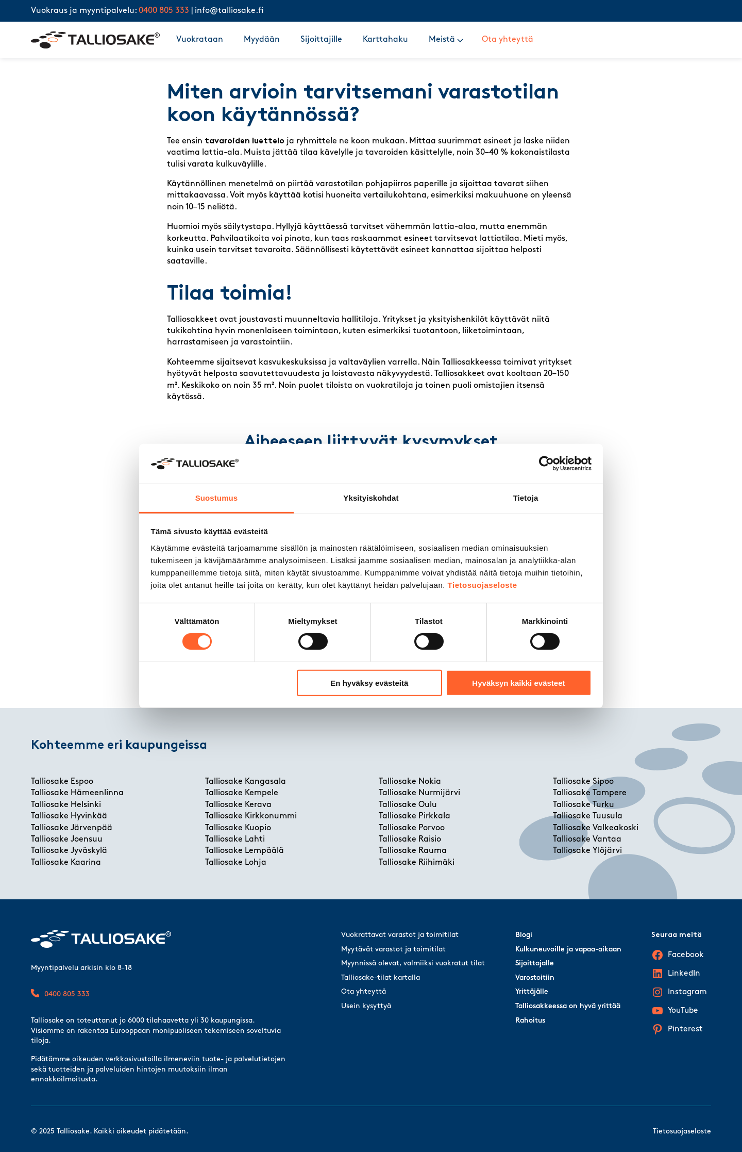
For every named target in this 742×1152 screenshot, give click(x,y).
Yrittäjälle (531, 992)
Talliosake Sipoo (583, 782)
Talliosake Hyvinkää (69, 816)
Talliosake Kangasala (245, 782)
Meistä (442, 40)
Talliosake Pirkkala (414, 816)
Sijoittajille (321, 40)
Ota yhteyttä (507, 40)
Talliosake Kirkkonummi (251, 816)
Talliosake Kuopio (238, 828)
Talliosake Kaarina (66, 863)
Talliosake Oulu (408, 805)
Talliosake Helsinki (66, 805)
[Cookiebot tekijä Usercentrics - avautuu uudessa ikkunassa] (546, 463)
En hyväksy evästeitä (369, 682)
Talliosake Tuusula (587, 816)
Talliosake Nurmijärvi (419, 793)
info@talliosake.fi (229, 11)
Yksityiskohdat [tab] (370, 497)
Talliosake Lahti (235, 839)
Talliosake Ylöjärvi (587, 851)
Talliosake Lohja (235, 863)
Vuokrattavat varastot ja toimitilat (400, 935)
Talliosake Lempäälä (244, 851)
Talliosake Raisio (410, 839)
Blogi (523, 935)
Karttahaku (385, 40)
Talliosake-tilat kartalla (380, 978)
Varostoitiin (534, 978)
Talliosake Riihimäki (416, 863)
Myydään (262, 40)
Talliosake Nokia (410, 782)
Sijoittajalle (534, 963)
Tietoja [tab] (525, 497)
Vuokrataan (199, 40)
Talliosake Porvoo (412, 828)
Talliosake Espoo (62, 782)
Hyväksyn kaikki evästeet (518, 682)
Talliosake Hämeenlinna (77, 793)
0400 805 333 (164, 11)
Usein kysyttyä (366, 1006)
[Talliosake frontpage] (95, 39)
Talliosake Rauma (413, 851)
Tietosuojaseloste (482, 585)
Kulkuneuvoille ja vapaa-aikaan (568, 949)
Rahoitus (530, 1021)
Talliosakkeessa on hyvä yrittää (567, 1006)
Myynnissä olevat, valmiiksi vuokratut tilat (413, 963)
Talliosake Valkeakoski (595, 828)
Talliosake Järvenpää (71, 828)
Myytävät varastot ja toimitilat (393, 949)
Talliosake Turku (583, 805)
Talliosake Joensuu (67, 839)
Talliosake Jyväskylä (69, 851)
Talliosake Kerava (238, 805)
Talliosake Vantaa (587, 839)
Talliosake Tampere (590, 793)
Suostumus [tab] (216, 497)
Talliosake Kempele (241, 793)
